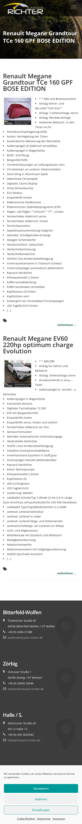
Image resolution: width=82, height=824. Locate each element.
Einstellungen (41, 810)
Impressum (59, 818)
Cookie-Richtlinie (26, 818)
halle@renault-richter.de (24, 740)
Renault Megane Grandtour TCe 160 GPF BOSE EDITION (38, 82)
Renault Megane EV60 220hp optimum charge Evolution (38, 344)
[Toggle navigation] (73, 7)
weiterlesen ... (66, 325)
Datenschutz (44, 818)
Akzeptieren (41, 788)
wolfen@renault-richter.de (25, 637)
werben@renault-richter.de (26, 689)
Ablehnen (41, 799)
